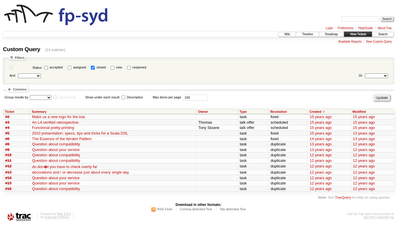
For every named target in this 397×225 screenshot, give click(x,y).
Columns (20, 89)
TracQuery (343, 197)
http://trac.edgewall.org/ (378, 217)
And (12, 75)
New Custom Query (379, 41)
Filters (19, 57)
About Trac (385, 28)
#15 (8, 183)
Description (132, 97)
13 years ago (364, 133)
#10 (8, 155)
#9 (7, 149)
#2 (7, 117)
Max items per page (167, 97)
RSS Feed (164, 209)
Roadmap (331, 34)
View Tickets (358, 34)
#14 (8, 178)
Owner (203, 111)
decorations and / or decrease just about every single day (80, 172)
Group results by (17, 97)
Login (329, 28)
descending (67, 97)
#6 (7, 139)
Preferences (345, 28)
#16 (8, 189)
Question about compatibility (56, 144)
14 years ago (321, 139)
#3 (7, 122)
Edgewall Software (57, 217)
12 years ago (364, 144)
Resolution (278, 111)
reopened (139, 67)
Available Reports (349, 41)
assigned (79, 67)
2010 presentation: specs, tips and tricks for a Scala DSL (80, 133)
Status (36, 67)
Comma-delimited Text (196, 209)
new (119, 67)
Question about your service (56, 149)
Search (383, 34)
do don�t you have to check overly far (64, 166)
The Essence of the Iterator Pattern (61, 139)
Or (360, 75)
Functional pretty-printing (53, 127)
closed (101, 67)
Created (315, 111)
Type (243, 111)
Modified (359, 111)
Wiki (287, 34)
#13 (8, 172)
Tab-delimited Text (233, 209)
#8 (7, 144)
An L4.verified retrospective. (55, 122)
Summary (39, 111)
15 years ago (321, 117)
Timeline (307, 34)
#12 (8, 166)
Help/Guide (365, 28)
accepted (56, 67)
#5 (7, 133)
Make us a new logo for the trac (58, 117)
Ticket (9, 111)
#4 (7, 127)
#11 (8, 160)
